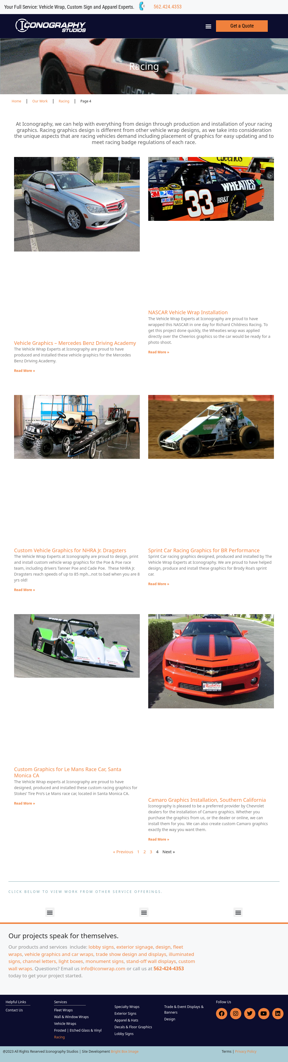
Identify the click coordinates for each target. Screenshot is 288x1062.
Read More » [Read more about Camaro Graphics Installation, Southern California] (158, 839)
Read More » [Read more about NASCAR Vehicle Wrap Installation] (158, 352)
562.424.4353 (168, 7)
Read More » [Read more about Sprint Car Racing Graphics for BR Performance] (158, 583)
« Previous (123, 851)
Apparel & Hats (126, 1020)
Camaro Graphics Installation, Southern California (207, 799)
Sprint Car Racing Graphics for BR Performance (204, 550)
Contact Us (14, 1010)
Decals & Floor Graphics (133, 1027)
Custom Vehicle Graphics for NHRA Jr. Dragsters (70, 550)
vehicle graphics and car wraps (58, 954)
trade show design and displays (131, 954)
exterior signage (134, 947)
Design (169, 1019)
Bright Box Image (125, 1051)
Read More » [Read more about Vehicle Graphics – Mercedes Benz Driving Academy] (24, 370)
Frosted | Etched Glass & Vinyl (78, 1030)
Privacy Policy (245, 1051)
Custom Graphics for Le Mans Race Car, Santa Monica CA (67, 772)
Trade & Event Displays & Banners (184, 1009)
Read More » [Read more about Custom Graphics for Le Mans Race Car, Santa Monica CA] (24, 803)
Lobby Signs (124, 1033)
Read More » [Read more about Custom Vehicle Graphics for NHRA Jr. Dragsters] (24, 589)
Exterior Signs (125, 1013)
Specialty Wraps (127, 1006)
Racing (59, 1037)
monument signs (104, 961)
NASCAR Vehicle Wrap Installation (188, 312)
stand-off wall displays (151, 961)
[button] (208, 26)
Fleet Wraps (63, 1010)
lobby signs (101, 947)
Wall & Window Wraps (71, 1016)
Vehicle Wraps (65, 1023)
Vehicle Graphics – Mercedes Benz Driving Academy (75, 343)
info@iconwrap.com (103, 968)
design (163, 947)
